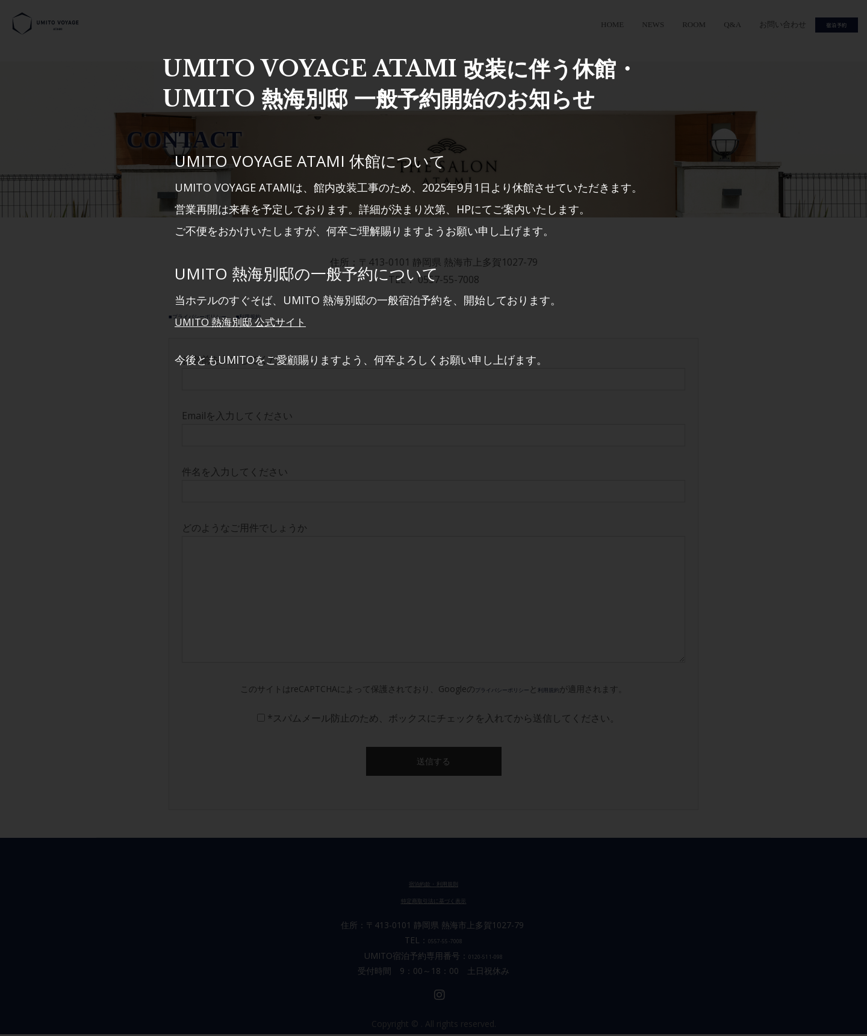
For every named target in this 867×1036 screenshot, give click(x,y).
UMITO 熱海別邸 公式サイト (245, 321)
